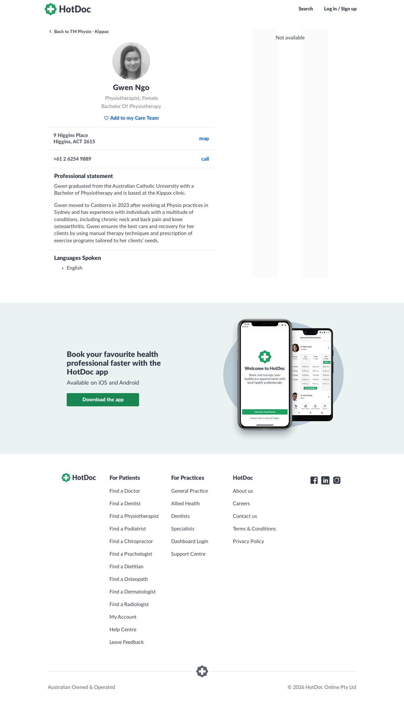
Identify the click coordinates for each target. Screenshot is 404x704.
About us (243, 491)
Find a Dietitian (126, 566)
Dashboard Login (189, 541)
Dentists (180, 516)
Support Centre (188, 554)
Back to (78, 32)
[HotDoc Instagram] (336, 480)
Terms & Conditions (254, 528)
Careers (241, 503)
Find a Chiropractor (131, 541)
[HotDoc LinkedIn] (325, 480)
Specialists (182, 528)
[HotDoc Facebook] (314, 480)
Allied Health (185, 503)
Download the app (103, 399)
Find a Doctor (124, 491)
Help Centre (122, 629)
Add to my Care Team (131, 118)
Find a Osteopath (128, 579)
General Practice (189, 491)
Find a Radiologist (129, 604)
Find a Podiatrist (127, 528)
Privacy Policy (248, 541)
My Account (123, 617)
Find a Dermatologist (132, 591)
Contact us (245, 516)
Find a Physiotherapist (134, 516)
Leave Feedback (126, 642)
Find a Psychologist (130, 554)
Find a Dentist (125, 503)
